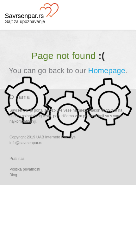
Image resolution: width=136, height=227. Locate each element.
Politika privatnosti (24, 169)
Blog (13, 175)
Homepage (106, 70)
